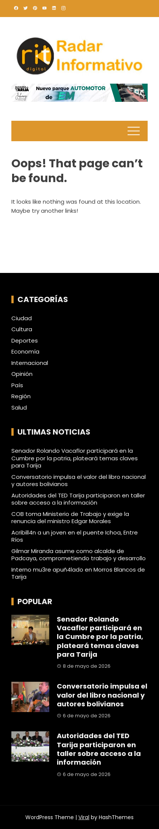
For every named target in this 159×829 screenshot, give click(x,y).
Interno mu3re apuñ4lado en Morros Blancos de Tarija (78, 573)
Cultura (21, 329)
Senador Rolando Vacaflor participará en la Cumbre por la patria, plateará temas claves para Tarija (74, 458)
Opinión (22, 374)
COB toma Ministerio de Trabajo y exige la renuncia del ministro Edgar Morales (70, 517)
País (17, 385)
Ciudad (21, 318)
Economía (25, 351)
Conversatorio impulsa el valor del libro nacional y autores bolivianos (78, 480)
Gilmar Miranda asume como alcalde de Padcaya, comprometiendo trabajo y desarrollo (78, 555)
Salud (19, 407)
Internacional (29, 363)
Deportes (24, 340)
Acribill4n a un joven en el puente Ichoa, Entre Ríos (74, 536)
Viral (83, 817)
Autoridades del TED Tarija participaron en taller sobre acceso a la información (78, 499)
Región (21, 396)
